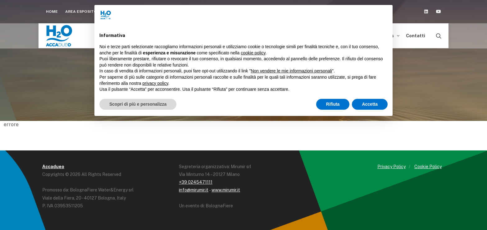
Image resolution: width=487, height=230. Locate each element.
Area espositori (85, 11)
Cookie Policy (428, 166)
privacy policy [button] (155, 83)
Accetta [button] (370, 104)
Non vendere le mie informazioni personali (291, 70)
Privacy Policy (391, 166)
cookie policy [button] (253, 52)
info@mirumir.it (193, 189)
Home (52, 11)
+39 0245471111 (195, 182)
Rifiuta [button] (333, 104)
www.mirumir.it (226, 189)
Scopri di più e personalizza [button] (137, 104)
